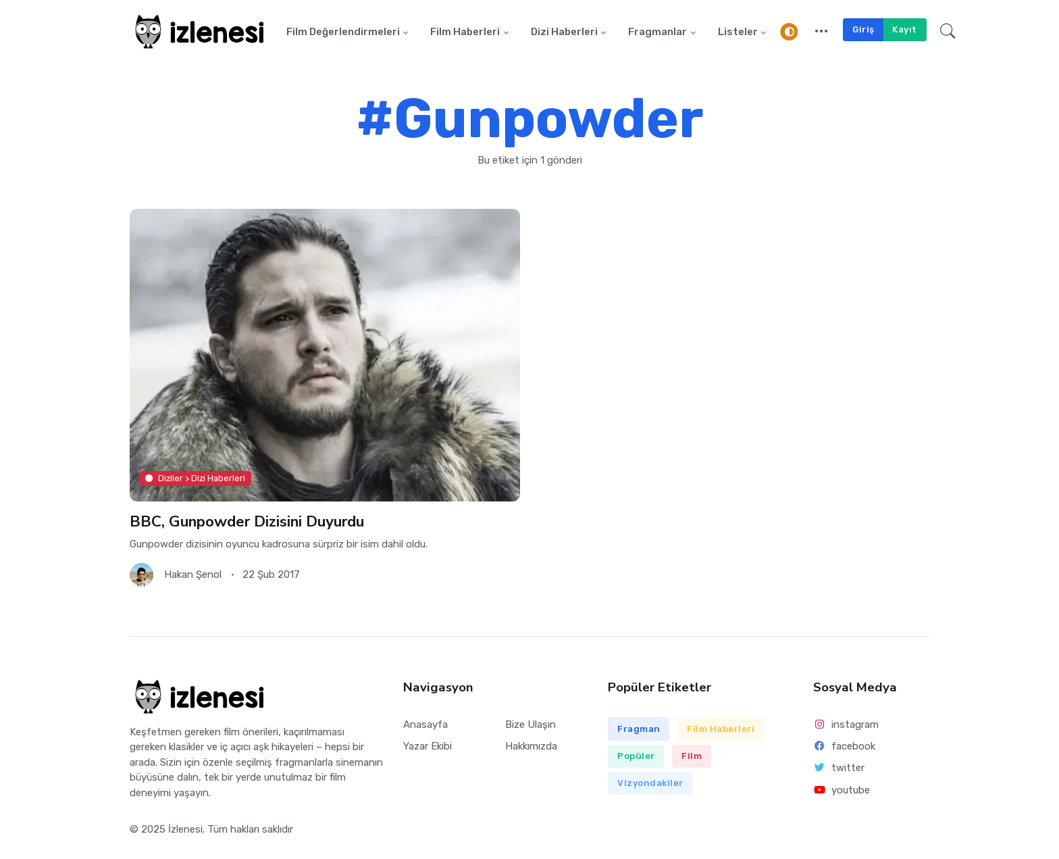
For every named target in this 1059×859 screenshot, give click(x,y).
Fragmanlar (657, 32)
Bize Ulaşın (530, 724)
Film (691, 756)
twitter (838, 768)
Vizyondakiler (650, 783)
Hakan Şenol (193, 574)
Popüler (636, 756)
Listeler (738, 32)
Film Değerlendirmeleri (343, 32)
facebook (844, 746)
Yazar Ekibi (427, 746)
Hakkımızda (531, 746)
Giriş (863, 29)
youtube (841, 790)
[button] (821, 32)
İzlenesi (185, 829)
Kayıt (904, 29)
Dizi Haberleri (564, 32)
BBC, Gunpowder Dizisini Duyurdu (247, 521)
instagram (846, 724)
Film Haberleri (465, 32)
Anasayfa (425, 724)
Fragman (639, 729)
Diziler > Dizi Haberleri (195, 478)
